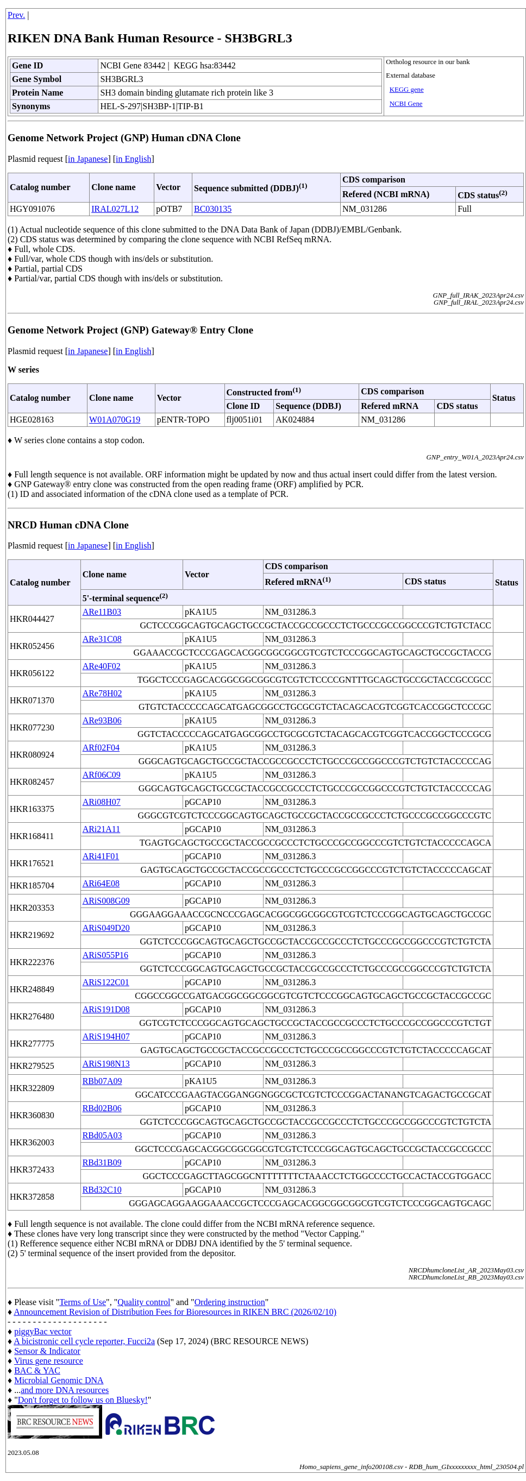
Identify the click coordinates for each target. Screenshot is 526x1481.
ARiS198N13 (106, 1063)
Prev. (16, 15)
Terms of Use (82, 1302)
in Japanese (88, 158)
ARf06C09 (102, 774)
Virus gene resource (48, 1360)
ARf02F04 (101, 747)
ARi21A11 (102, 829)
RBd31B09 (102, 1162)
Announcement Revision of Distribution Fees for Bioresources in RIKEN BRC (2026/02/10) (175, 1311)
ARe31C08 (102, 639)
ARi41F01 (101, 856)
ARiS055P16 (105, 955)
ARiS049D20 (106, 927)
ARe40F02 (102, 666)
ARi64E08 (101, 883)
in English (133, 158)
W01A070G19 (114, 419)
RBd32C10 (102, 1189)
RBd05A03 (102, 1135)
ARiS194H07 (106, 1036)
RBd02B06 (102, 1108)
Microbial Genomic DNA (58, 1380)
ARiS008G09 (106, 900)
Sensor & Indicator (47, 1351)
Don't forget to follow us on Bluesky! (83, 1399)
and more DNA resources (65, 1390)
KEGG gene (407, 89)
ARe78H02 (102, 693)
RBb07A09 (102, 1081)
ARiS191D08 (106, 1009)
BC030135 (212, 208)
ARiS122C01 (106, 982)
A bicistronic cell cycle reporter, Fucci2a (84, 1341)
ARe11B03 (102, 611)
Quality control (143, 1302)
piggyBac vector (42, 1331)
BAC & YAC (37, 1370)
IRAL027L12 (115, 208)
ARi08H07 (102, 801)
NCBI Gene (406, 104)
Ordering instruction (230, 1302)
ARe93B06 (102, 720)
